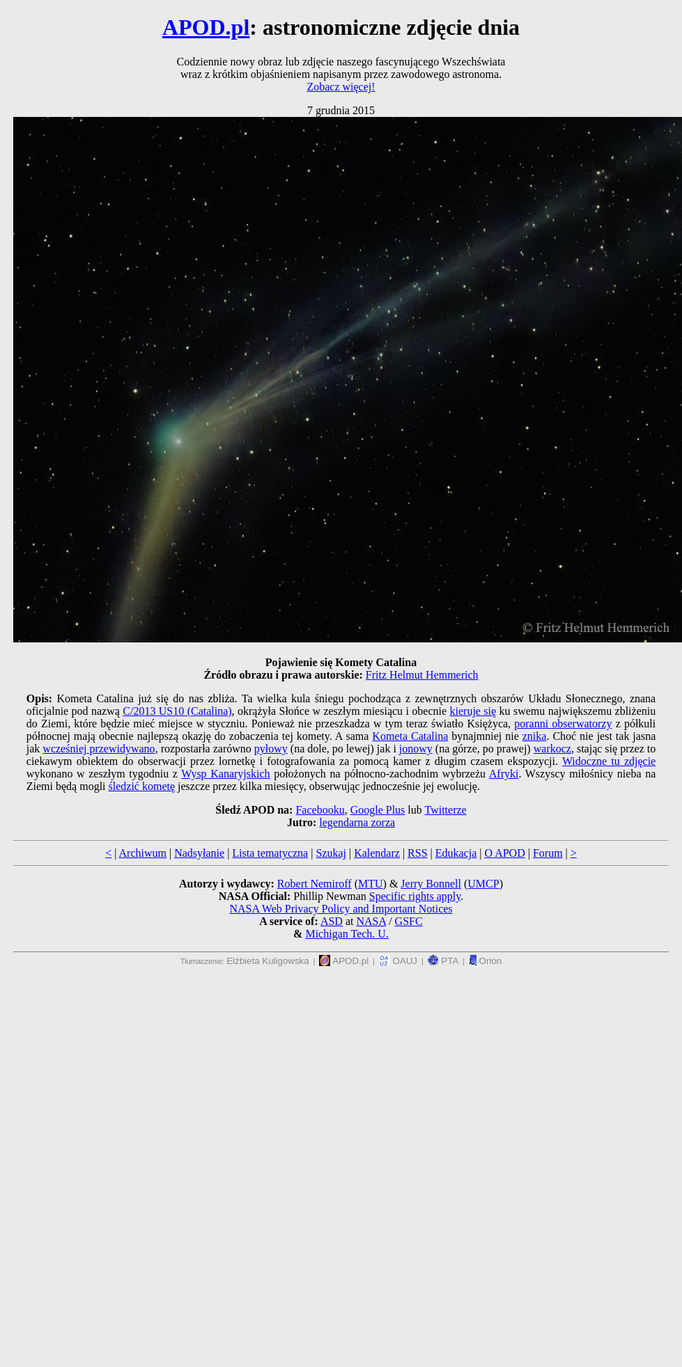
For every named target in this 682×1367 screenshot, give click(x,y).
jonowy (416, 748)
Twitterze (445, 810)
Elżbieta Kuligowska (267, 961)
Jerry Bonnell (431, 884)
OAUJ (398, 961)
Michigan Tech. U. (346, 934)
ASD (331, 921)
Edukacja (456, 853)
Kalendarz (377, 853)
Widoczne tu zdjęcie (609, 761)
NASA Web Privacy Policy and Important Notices (340, 909)
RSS (417, 853)
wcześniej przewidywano (98, 748)
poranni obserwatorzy (563, 723)
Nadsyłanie (199, 853)
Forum (548, 853)
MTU (370, 884)
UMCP (483, 884)
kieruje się (473, 711)
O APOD (504, 853)
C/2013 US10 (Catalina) (177, 711)
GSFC (409, 921)
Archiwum (142, 853)
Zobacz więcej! (341, 87)
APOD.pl (205, 27)
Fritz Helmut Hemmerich (422, 675)
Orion (485, 961)
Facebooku (319, 810)
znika (534, 736)
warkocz (552, 748)
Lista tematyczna (270, 853)
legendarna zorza (357, 822)
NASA (371, 921)
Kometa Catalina (410, 736)
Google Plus (377, 810)
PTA (443, 961)
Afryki (504, 774)
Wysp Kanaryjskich (225, 774)
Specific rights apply (414, 896)
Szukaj (331, 853)
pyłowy (271, 748)
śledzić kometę (142, 786)
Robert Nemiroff (314, 884)
